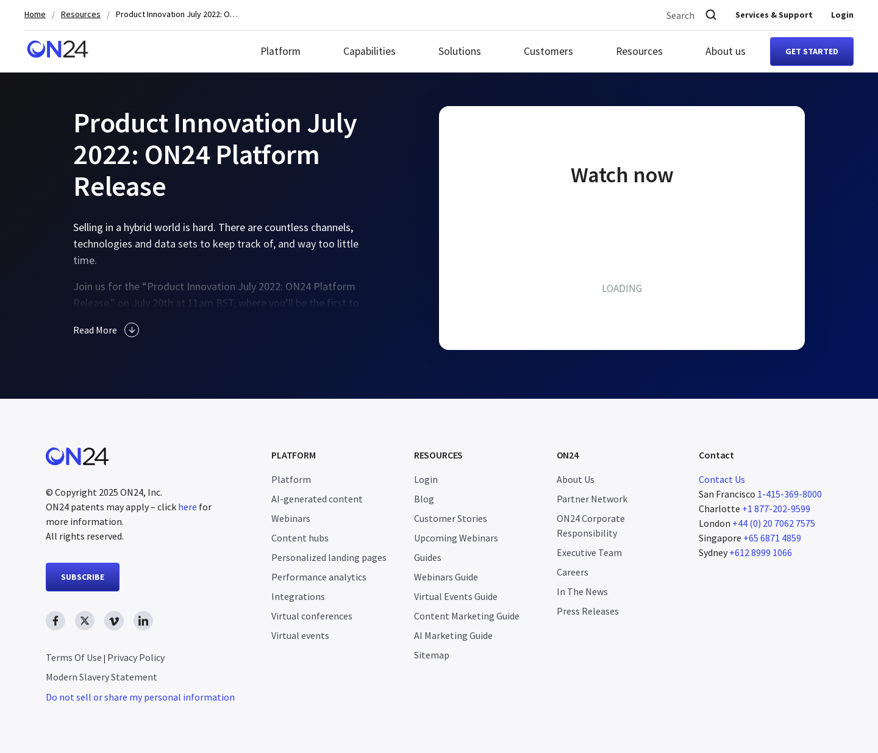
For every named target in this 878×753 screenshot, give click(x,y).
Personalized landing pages (329, 557)
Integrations (298, 596)
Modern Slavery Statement (101, 677)
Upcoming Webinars (456, 538)
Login (842, 14)
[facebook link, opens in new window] (55, 620)
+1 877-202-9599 (776, 508)
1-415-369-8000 (789, 494)
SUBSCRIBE (82, 576)
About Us (575, 479)
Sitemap (431, 655)
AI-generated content (317, 499)
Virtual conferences (311, 616)
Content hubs (300, 538)
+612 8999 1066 (760, 552)
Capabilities (369, 51)
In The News (582, 591)
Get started (811, 51)
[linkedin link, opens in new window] (143, 620)
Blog (424, 499)
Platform (280, 51)
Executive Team (589, 552)
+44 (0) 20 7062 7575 (773, 523)
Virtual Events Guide (456, 596)
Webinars (290, 518)
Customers (548, 51)
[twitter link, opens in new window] (85, 620)
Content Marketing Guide (466, 616)
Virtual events (300, 635)
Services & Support (774, 14)
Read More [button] (106, 330)
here (187, 507)
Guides (427, 557)
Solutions (459, 51)
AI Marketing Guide (453, 635)
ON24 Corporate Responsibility (591, 525)
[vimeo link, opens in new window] (114, 620)
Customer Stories (450, 518)
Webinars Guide (446, 577)
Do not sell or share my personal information (140, 697)
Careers (572, 572)
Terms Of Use (74, 657)
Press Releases (588, 611)
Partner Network (592, 499)
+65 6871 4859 (772, 538)
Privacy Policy (136, 657)
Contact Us (722, 479)
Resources (81, 14)
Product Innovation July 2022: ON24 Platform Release (177, 14)
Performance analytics (318, 577)
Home (35, 14)
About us (725, 51)
